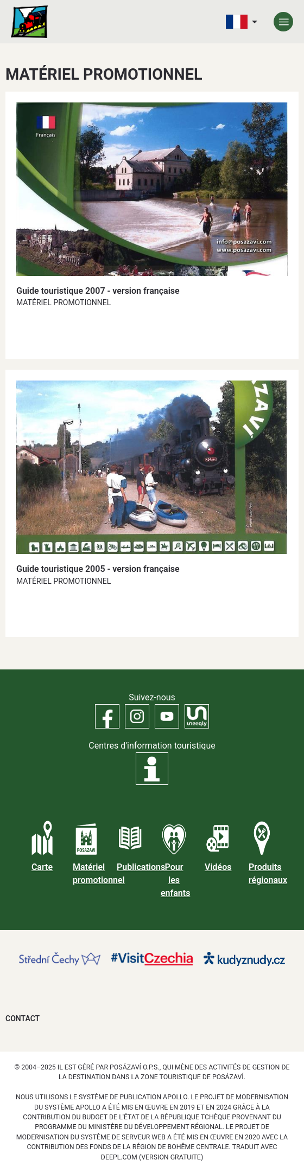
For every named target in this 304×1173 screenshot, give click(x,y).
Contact (22, 1018)
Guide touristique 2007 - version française (98, 291)
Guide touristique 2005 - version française (98, 569)
